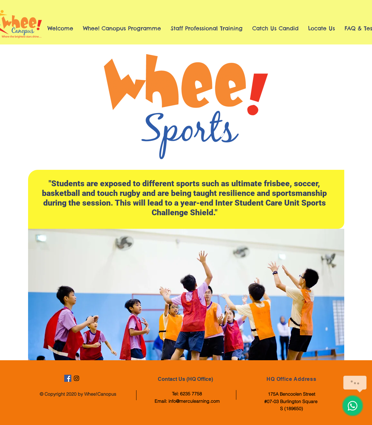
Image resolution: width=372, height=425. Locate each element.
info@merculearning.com (194, 401)
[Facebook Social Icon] (67, 378)
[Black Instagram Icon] (76, 378)
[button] (186, 294)
